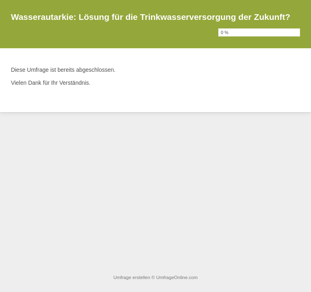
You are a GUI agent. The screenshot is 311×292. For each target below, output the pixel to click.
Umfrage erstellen (131, 277)
